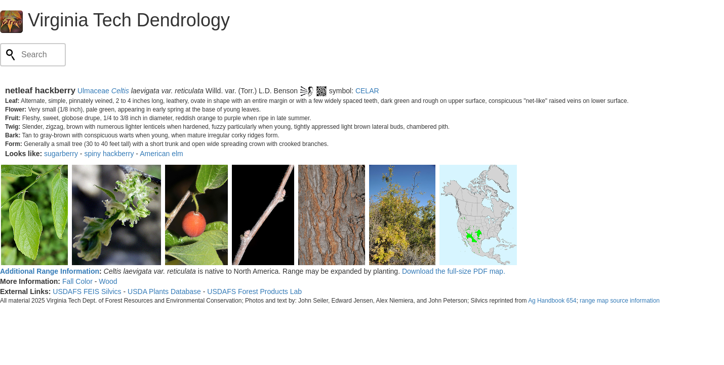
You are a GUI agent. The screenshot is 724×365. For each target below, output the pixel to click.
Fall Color (77, 281)
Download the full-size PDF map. (453, 271)
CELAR (367, 91)
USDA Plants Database (164, 291)
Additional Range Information (49, 271)
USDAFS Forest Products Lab (254, 291)
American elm (161, 154)
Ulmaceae (93, 91)
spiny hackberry (109, 154)
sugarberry (61, 154)
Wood (108, 281)
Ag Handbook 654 (552, 300)
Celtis (120, 91)
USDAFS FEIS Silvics (87, 291)
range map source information (620, 300)
